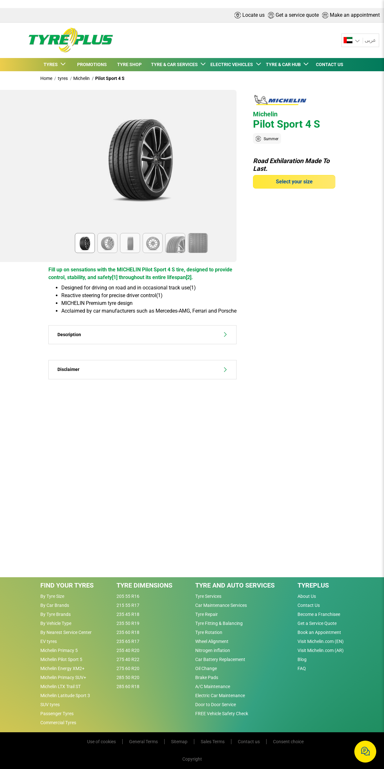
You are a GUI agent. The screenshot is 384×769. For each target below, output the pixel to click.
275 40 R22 (127, 659)
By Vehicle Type (55, 623)
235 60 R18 (127, 632)
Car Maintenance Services (221, 605)
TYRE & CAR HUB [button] (284, 64)
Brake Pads (206, 677)
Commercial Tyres (58, 722)
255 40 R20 (127, 650)
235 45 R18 (127, 614)
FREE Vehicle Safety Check (221, 713)
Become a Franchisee (319, 614)
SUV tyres (50, 704)
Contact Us (309, 605)
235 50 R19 (127, 623)
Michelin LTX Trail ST (60, 686)
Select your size (294, 182)
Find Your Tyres (67, 585)
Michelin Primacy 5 (59, 650)
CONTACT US (329, 64)
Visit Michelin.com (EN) (321, 641)
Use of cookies (101, 741)
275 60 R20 (127, 668)
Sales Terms (213, 741)
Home (46, 78)
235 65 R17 (127, 641)
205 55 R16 (127, 596)
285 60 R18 (127, 686)
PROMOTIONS (92, 64)
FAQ (302, 668)
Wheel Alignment (211, 641)
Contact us (249, 741)
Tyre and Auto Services (235, 585)
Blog (302, 659)
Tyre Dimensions (144, 585)
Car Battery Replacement (220, 659)
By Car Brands (54, 605)
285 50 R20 (127, 677)
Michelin (81, 78)
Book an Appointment (319, 632)
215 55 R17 (127, 605)
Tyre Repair (206, 614)
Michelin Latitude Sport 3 (65, 695)
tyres (63, 78)
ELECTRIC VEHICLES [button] (232, 64)
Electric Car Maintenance (220, 695)
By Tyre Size (52, 596)
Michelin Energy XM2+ (62, 668)
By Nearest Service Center (66, 632)
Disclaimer (142, 369)
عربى (370, 40)
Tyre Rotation (208, 632)
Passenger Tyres (57, 713)
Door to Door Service (215, 704)
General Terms (143, 741)
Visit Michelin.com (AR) (321, 650)
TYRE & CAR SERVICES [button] (175, 64)
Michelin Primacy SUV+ (63, 677)
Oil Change (206, 668)
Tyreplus (313, 585)
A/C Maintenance (212, 686)
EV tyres (48, 641)
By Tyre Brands (55, 614)
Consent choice (288, 741)
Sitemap (179, 741)
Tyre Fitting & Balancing (219, 623)
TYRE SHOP (129, 64)
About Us (307, 596)
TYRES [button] (52, 64)
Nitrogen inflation (212, 650)
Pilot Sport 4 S (110, 78)
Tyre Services (208, 596)
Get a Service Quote (317, 623)
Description (142, 334)
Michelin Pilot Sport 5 (61, 659)
